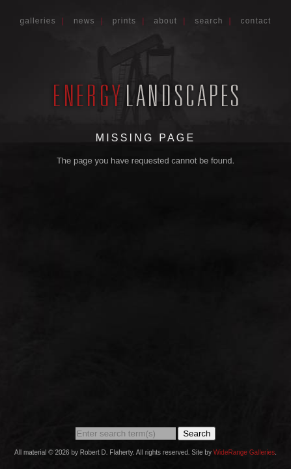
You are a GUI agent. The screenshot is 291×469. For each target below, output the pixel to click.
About (165, 20)
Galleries (38, 20)
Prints (125, 20)
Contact (256, 20)
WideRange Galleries (244, 452)
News (84, 20)
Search (209, 20)
